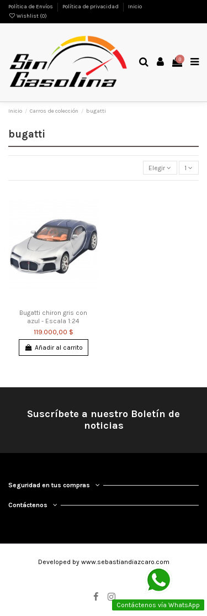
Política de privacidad (91, 6)
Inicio (135, 6)
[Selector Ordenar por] (160, 168)
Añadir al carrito (53, 347)
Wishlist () (27, 16)
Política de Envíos (31, 6)
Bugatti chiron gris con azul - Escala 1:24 (53, 316)
